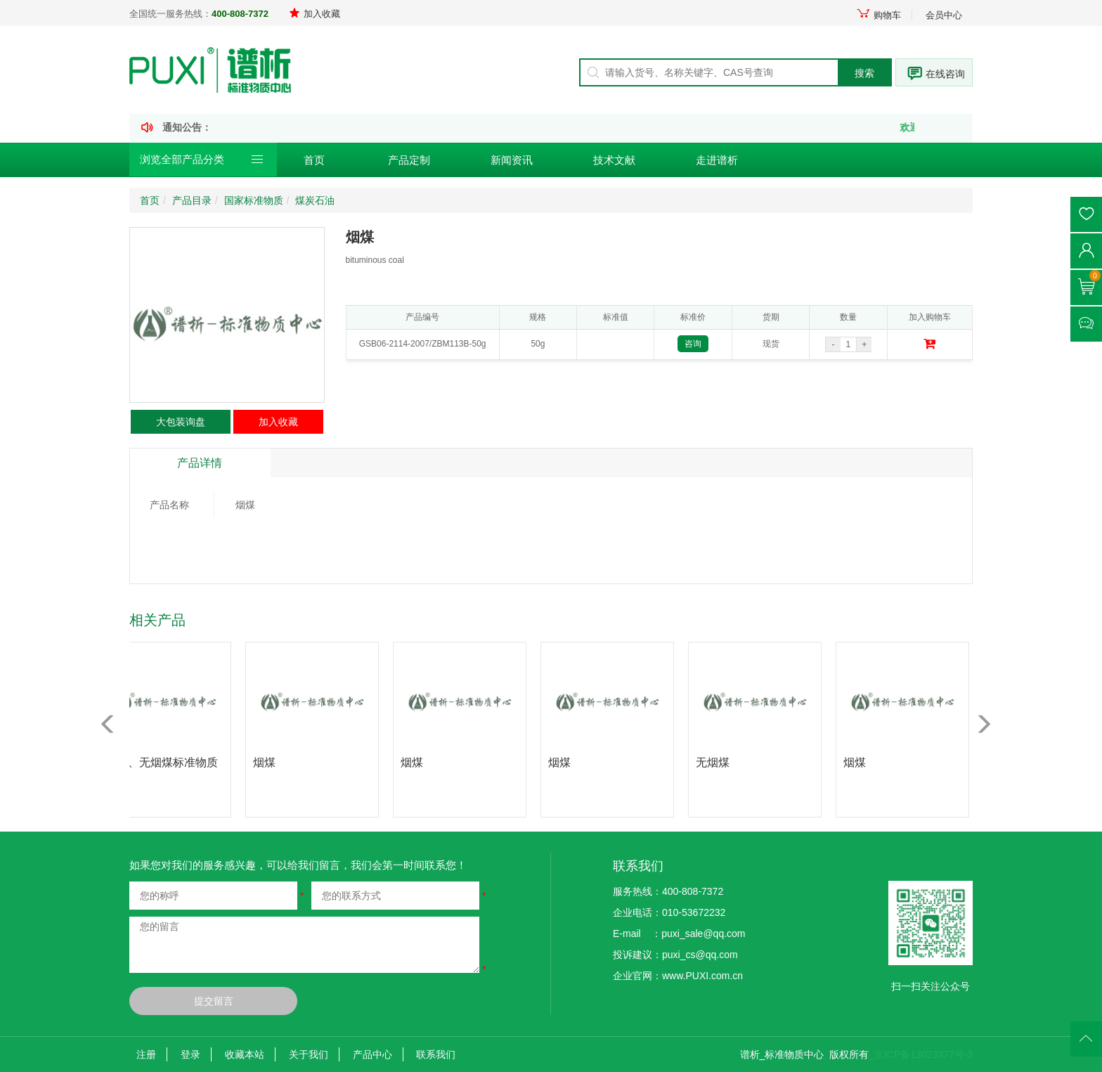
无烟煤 (717, 762)
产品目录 (192, 200)
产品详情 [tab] (199, 463)
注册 (146, 1054)
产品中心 (372, 1054)
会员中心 (944, 15)
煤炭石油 (315, 200)
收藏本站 (244, 1054)
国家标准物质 (253, 200)
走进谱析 (717, 160)
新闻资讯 (512, 160)
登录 (190, 1054)
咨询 (693, 344)
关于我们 (308, 1054)
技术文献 (614, 160)
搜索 (864, 73)
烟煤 (268, 762)
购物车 (878, 15)
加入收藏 (314, 13)
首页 (314, 160)
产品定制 (409, 160)
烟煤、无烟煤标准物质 (166, 762)
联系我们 (435, 1054)
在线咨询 (945, 73)
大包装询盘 (180, 421)
